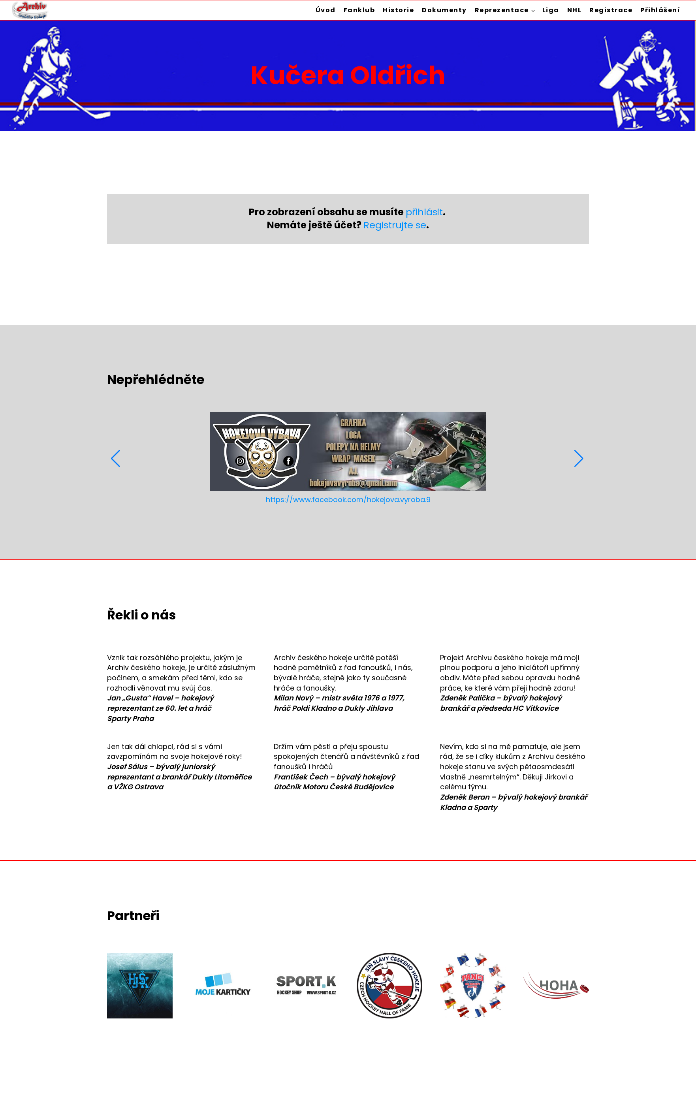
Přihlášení (660, 10)
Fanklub (359, 10)
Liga (550, 10)
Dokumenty (444, 10)
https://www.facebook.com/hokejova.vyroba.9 (348, 499)
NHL (574, 10)
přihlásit (424, 211)
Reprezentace (502, 10)
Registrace (610, 10)
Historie (398, 10)
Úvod (326, 10)
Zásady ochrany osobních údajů (531, 1092)
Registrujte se (394, 225)
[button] (116, 458)
